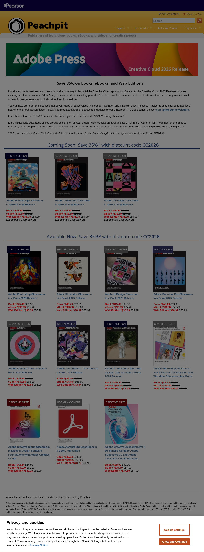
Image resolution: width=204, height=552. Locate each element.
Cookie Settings (174, 537)
